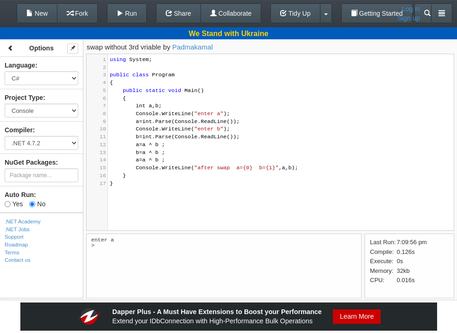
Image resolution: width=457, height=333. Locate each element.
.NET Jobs (17, 229)
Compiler (19, 130)
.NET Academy (23, 221)
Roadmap (16, 244)
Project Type (24, 97)
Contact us (18, 260)
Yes (14, 204)
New (37, 13)
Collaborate (231, 13)
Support (14, 237)
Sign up (408, 18)
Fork (77, 13)
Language (20, 65)
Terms (12, 252)
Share (178, 13)
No (37, 204)
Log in (411, 8)
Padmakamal (192, 47)
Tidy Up (295, 13)
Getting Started (377, 13)
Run (127, 13)
